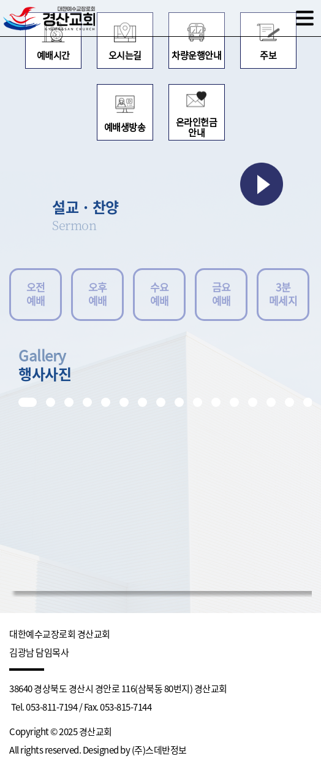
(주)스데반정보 (159, 750)
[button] (27, 402)
